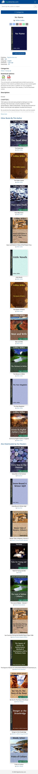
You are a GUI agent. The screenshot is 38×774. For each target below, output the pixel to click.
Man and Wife (19, 342)
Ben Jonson (19, 475)
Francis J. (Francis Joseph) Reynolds (20, 540)
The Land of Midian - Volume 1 (19, 603)
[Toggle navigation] (35, 2)
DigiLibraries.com (12, 57)
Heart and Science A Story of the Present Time (19, 245)
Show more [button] (4, 114)
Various (19, 572)
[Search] (17, 6)
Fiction (2, 71)
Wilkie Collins (20, 20)
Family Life (8, 71)
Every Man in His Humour (19, 474)
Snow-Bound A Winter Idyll (19, 506)
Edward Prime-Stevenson (19, 669)
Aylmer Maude (19, 766)
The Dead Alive (19, 148)
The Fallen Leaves (19, 180)
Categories (19, 12)
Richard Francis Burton (19, 605)
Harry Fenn (19, 508)
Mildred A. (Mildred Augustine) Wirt (20, 734)
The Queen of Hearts (19, 309)
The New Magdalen (19, 406)
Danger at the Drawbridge (19, 732)
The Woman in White (19, 374)
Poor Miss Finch (19, 213)
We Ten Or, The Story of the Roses (19, 700)
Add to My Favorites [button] (19, 53)
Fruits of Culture (19, 764)
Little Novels (19, 277)
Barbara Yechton (20, 701)
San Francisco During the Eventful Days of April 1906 (19, 635)
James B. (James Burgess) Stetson (19, 637)
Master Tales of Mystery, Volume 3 (19, 538)
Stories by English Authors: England (19, 438)
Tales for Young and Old (19, 571)
